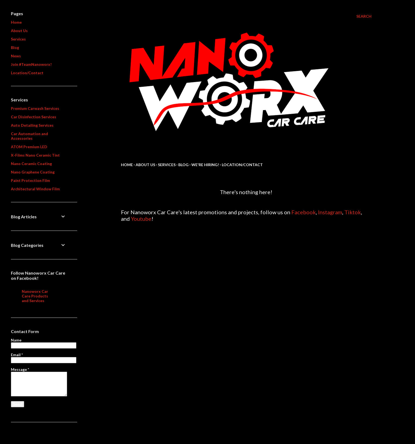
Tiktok (352, 212)
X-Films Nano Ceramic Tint (35, 155)
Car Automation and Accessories (29, 136)
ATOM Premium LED (29, 146)
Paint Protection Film (30, 180)
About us (145, 164)
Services (167, 164)
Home (127, 164)
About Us (19, 30)
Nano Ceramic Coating (31, 163)
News (16, 56)
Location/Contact (242, 164)
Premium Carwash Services (35, 108)
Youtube (141, 218)
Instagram (330, 212)
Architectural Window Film (35, 189)
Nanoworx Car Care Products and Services (35, 296)
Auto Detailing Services (32, 125)
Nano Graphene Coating (33, 172)
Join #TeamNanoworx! (31, 64)
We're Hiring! (205, 164)
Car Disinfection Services (33, 116)
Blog (183, 164)
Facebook (303, 212)
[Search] (364, 16)
